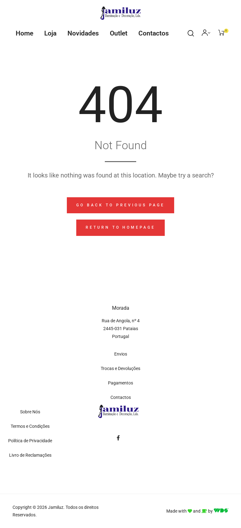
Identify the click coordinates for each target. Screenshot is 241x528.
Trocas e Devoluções (120, 368)
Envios (120, 354)
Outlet (118, 33)
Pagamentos (120, 382)
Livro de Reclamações (30, 455)
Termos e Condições (30, 426)
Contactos (153, 33)
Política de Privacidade (30, 440)
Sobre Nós (30, 411)
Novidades (83, 33)
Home (24, 33)
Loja (50, 33)
